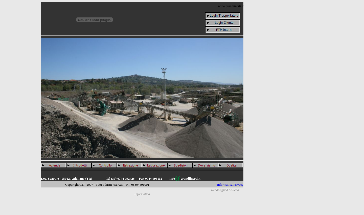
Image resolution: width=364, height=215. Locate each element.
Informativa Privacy (230, 184)
